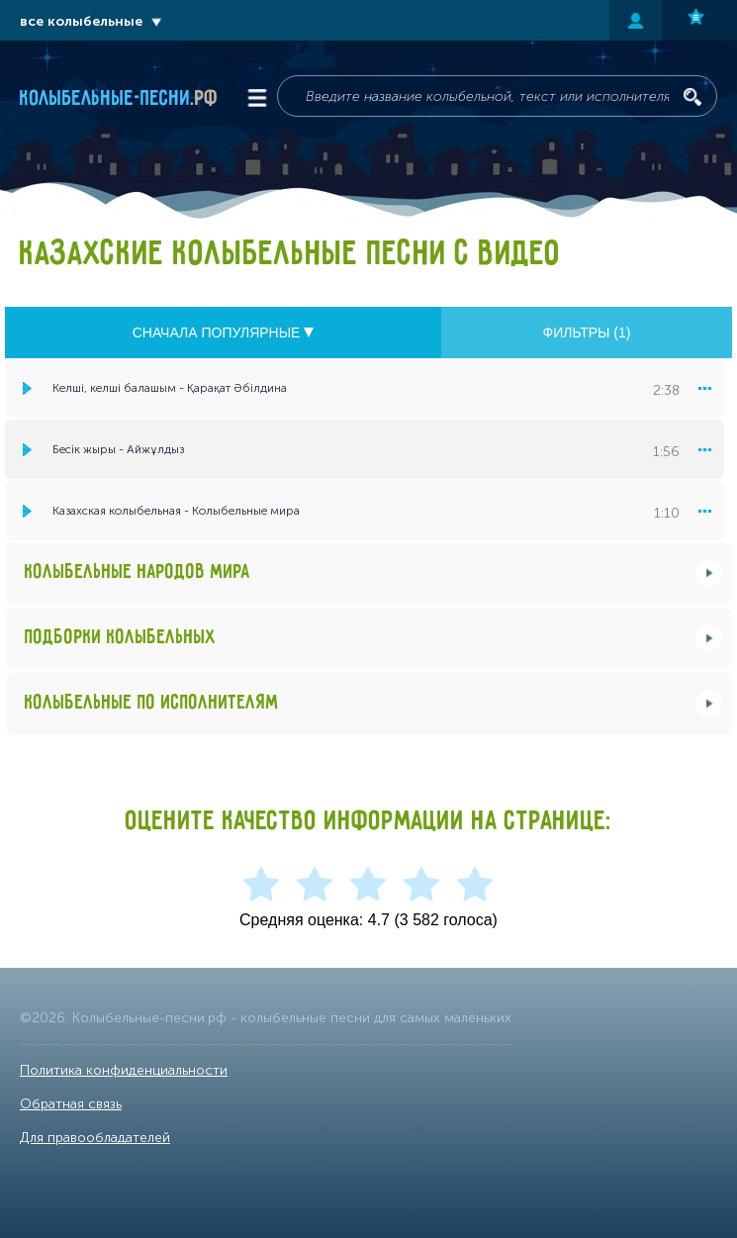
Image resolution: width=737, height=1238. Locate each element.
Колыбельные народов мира (137, 572)
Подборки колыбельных (121, 637)
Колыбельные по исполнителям (152, 703)
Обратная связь (71, 1103)
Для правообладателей (95, 1137)
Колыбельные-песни (119, 99)
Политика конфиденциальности (124, 1070)
